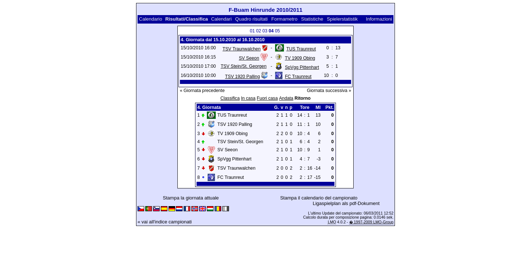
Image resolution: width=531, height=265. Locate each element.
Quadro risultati (251, 19)
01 (252, 30)
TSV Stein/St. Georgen (243, 66)
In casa (248, 98)
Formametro (284, 19)
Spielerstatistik (342, 19)
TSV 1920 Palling (242, 76)
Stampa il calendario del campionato (319, 198)
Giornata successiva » (329, 90)
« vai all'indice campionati (165, 222)
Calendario (150, 19)
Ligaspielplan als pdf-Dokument (346, 203)
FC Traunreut (298, 76)
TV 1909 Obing (300, 58)
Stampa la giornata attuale (191, 198)
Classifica (230, 98)
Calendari (221, 19)
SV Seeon (249, 58)
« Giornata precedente (202, 90)
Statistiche (312, 19)
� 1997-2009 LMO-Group (371, 222)
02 (258, 30)
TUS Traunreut (301, 49)
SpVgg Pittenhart (302, 67)
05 (277, 30)
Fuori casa (267, 98)
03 (264, 30)
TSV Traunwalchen (241, 49)
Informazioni (379, 19)
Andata (286, 98)
